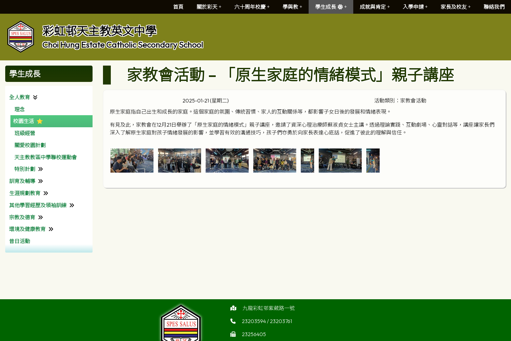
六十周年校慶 (252, 7)
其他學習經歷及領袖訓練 (37, 205)
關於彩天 (209, 7)
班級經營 (24, 133)
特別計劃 (24, 169)
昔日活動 (19, 241)
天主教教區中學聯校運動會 (45, 157)
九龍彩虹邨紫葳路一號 (268, 311)
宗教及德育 (22, 217)
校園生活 (23, 121)
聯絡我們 (494, 7)
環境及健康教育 (27, 229)
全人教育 (19, 97)
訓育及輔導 (22, 181)
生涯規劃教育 (24, 193)
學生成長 (331, 7)
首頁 (178, 7)
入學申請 (415, 7)
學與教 (292, 7)
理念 (19, 109)
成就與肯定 (375, 7)
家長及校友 (456, 7)
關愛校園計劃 (30, 145)
